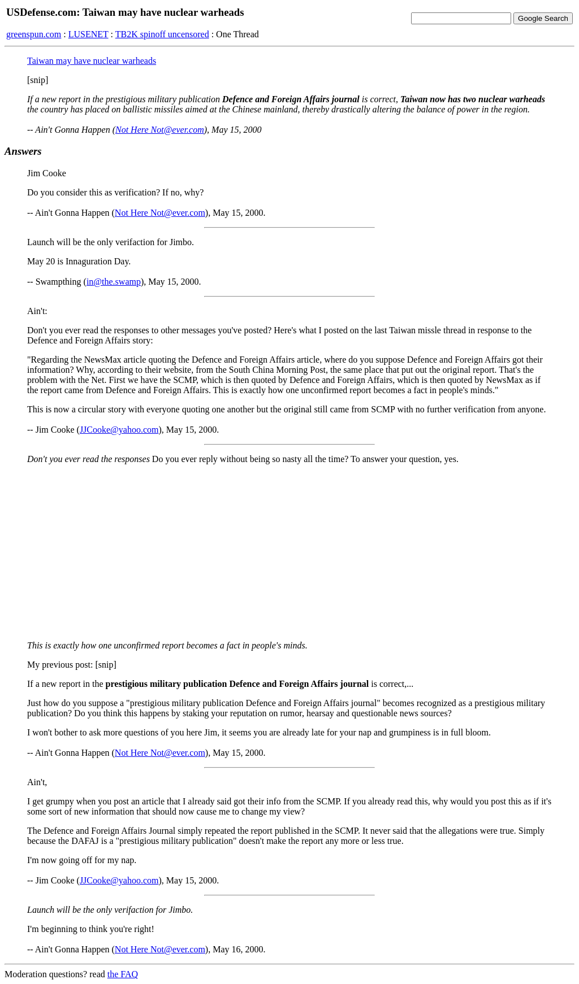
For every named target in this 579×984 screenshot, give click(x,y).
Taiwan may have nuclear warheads (91, 61)
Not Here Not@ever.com (159, 129)
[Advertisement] (289, 552)
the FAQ (122, 974)
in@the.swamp (114, 281)
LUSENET (88, 34)
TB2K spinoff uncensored (162, 34)
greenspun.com (33, 34)
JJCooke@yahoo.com (119, 429)
